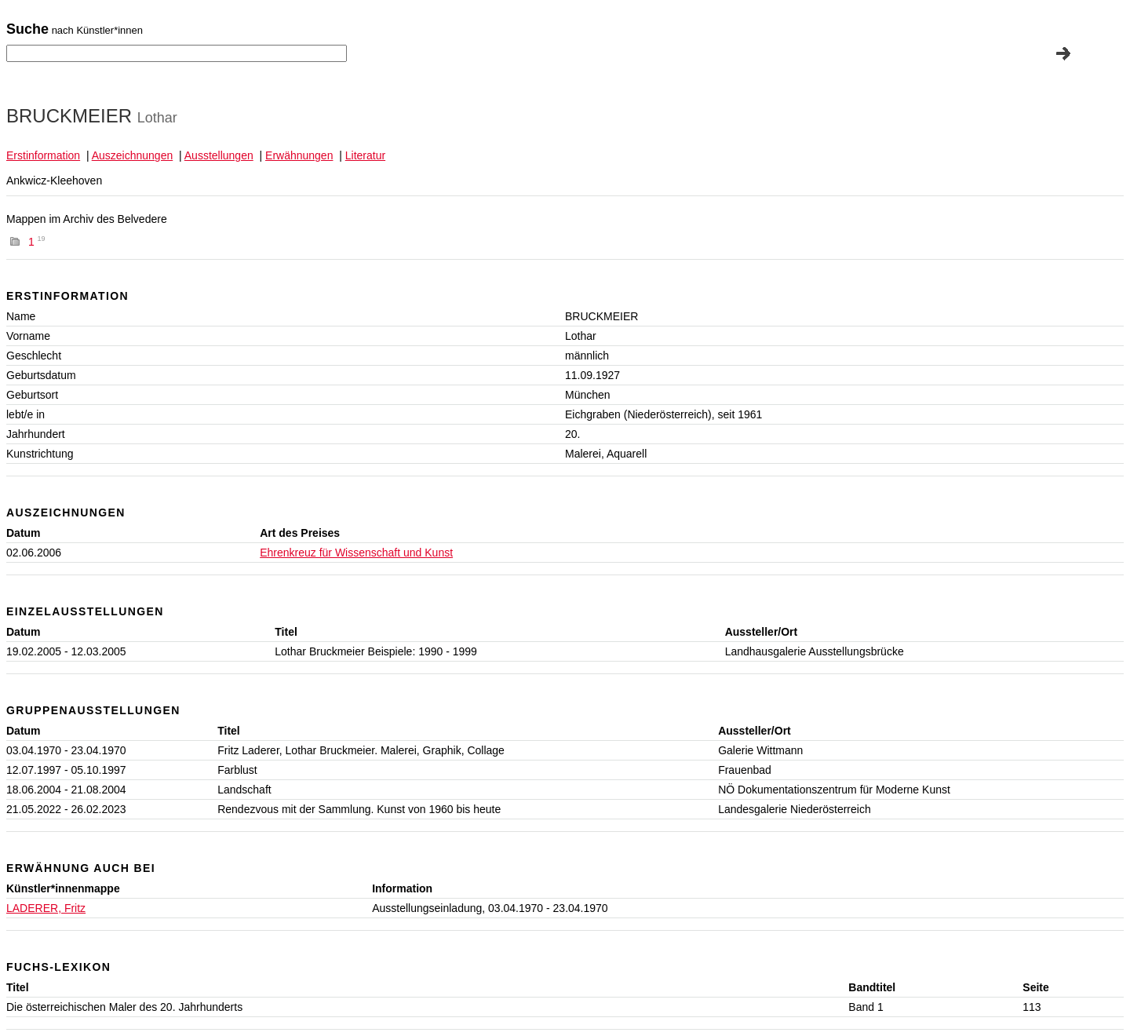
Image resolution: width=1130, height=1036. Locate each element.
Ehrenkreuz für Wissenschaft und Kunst (356, 552)
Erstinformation (43, 155)
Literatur (365, 155)
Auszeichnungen (132, 155)
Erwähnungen (299, 155)
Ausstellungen (218, 155)
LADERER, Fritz (46, 908)
